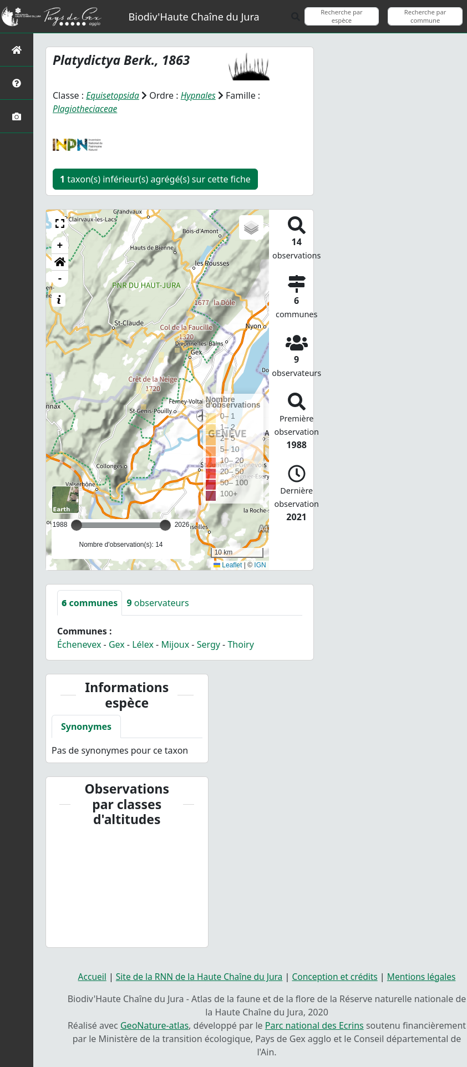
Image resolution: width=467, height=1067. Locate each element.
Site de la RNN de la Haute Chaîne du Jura (197, 976)
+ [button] (60, 245)
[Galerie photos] (16, 116)
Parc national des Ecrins (314, 1025)
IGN (260, 565)
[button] (60, 223)
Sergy (208, 644)
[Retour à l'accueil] (16, 49)
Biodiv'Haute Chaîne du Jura (194, 16)
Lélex (143, 644)
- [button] (60, 279)
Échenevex (79, 644)
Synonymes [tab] (86, 726)
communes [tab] (90, 603)
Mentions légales (425, 976)
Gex (117, 644)
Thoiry (240, 644)
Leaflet (228, 565)
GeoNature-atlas (154, 1025)
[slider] (165, 525)
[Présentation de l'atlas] (16, 83)
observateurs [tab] (157, 603)
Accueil (86, 976)
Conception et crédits (337, 976)
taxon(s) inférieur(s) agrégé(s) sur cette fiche (155, 179)
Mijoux (175, 644)
